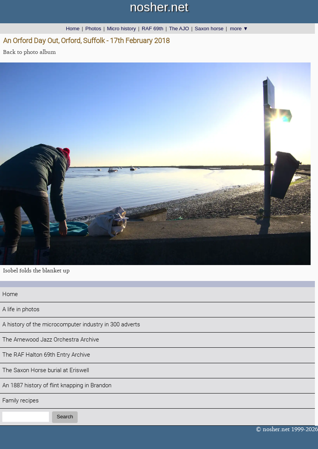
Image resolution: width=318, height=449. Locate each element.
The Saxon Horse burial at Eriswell (45, 370)
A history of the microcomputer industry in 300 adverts (71, 324)
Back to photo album (29, 52)
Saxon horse (209, 28)
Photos (93, 28)
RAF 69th (152, 28)
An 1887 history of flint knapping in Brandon (56, 385)
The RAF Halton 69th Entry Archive (46, 355)
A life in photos (21, 309)
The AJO (179, 28)
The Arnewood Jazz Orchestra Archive (50, 339)
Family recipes (20, 400)
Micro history (121, 28)
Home (73, 28)
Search (65, 417)
